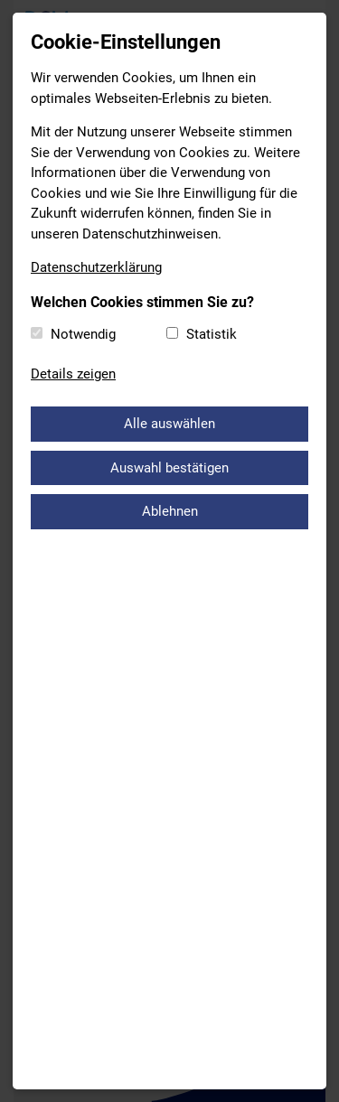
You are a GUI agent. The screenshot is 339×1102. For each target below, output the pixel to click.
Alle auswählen (169, 424)
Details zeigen (73, 374)
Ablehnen (170, 511)
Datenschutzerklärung (96, 267)
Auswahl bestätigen (169, 468)
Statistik (211, 334)
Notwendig (83, 334)
